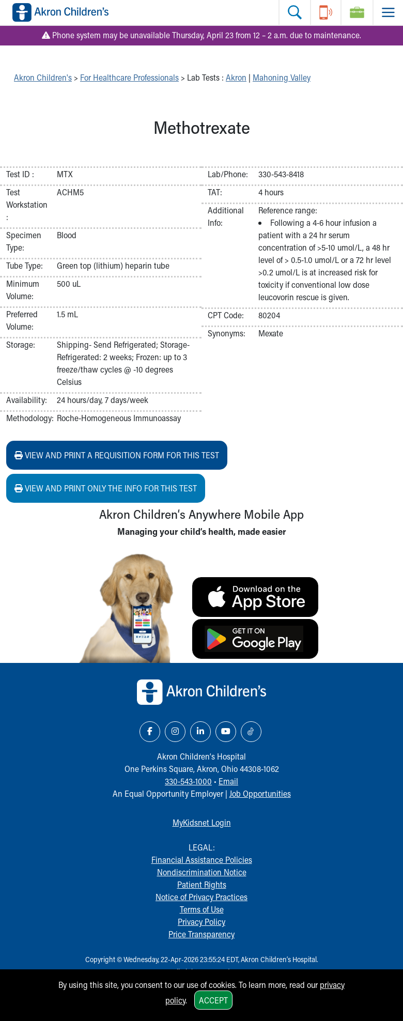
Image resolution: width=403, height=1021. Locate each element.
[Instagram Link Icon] (175, 731)
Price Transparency (201, 934)
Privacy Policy (201, 921)
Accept (213, 1000)
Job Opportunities (260, 793)
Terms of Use (202, 909)
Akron (236, 77)
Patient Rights (201, 884)
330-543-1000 (188, 781)
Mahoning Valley (282, 77)
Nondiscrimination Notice (201, 872)
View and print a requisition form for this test (116, 455)
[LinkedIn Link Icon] (200, 731)
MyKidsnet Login (202, 822)
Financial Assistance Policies (201, 859)
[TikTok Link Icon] (251, 731)
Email (228, 781)
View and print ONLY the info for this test (105, 488)
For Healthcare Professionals (129, 77)
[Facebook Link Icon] (150, 731)
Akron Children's (43, 77)
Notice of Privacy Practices (201, 896)
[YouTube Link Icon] (225, 731)
